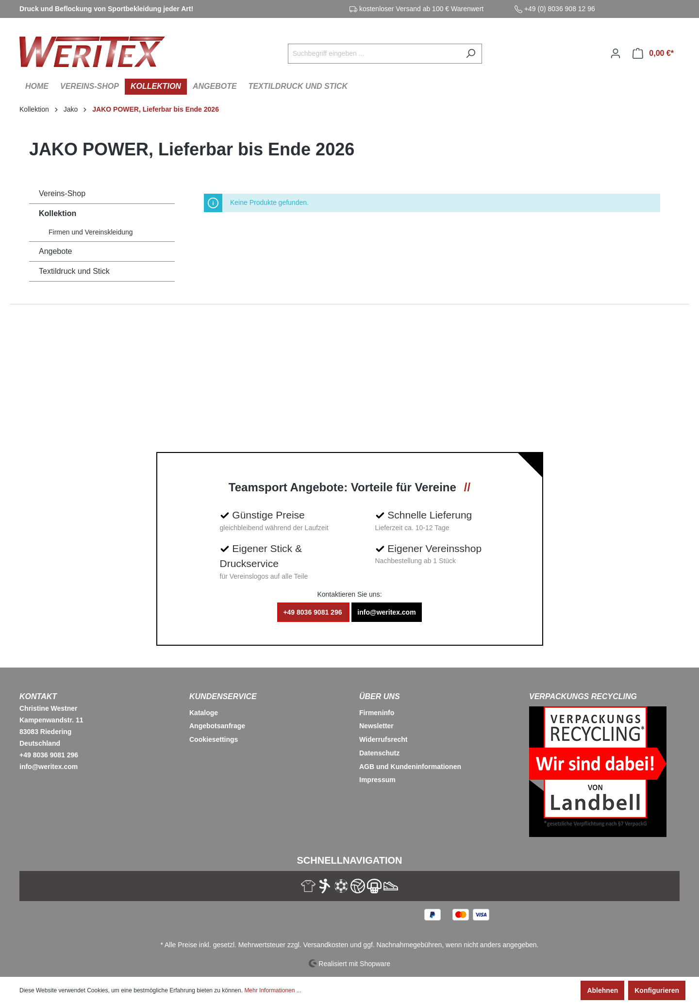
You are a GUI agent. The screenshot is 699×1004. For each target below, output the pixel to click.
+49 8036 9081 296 (313, 612)
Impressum (377, 780)
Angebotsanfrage (217, 726)
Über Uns (379, 696)
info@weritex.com (386, 612)
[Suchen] (470, 54)
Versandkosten (326, 945)
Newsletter (376, 726)
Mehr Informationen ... (272, 990)
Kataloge (203, 713)
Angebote (55, 251)
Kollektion (57, 213)
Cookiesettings (213, 739)
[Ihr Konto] (615, 53)
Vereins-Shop (62, 193)
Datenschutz (379, 753)
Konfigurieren (656, 990)
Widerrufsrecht (383, 739)
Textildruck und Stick (74, 271)
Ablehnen (602, 990)
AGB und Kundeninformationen (410, 766)
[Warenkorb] (653, 53)
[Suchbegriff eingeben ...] (374, 54)
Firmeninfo (376, 713)
